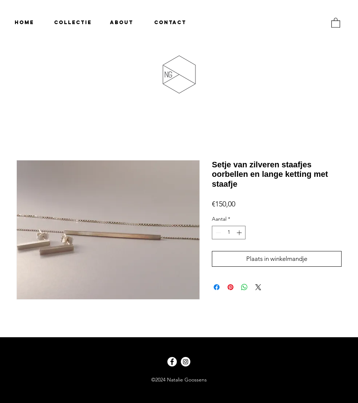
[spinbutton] (228, 232)
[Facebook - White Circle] (172, 361)
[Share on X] (258, 287)
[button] (335, 22)
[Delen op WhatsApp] (244, 287)
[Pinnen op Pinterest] (230, 287)
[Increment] (239, 232)
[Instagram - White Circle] (185, 361)
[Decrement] (217, 232)
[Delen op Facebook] (216, 287)
